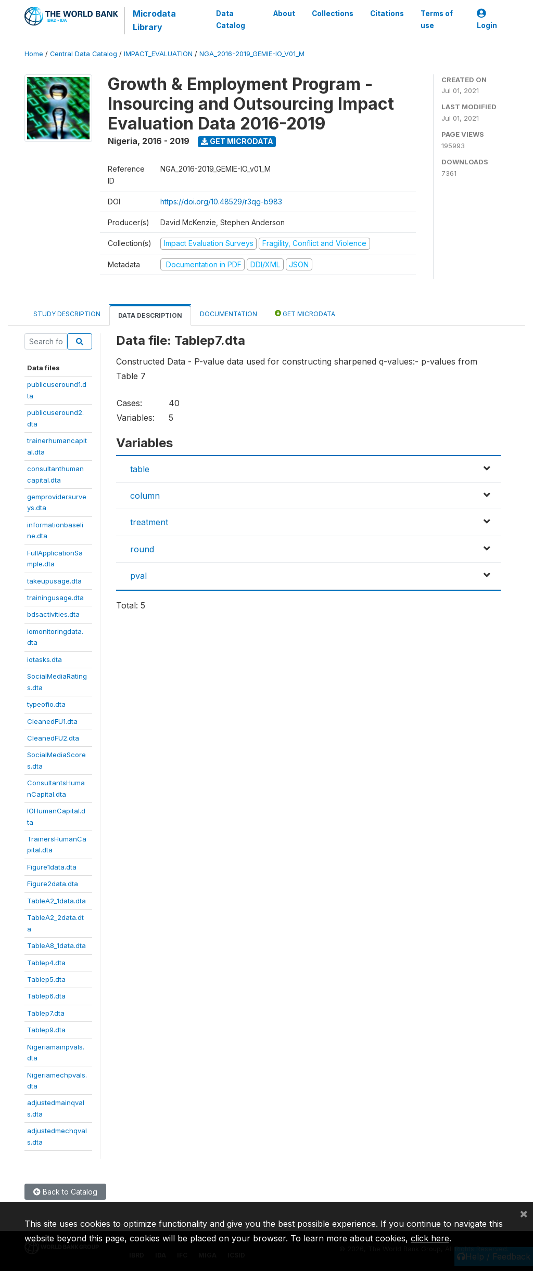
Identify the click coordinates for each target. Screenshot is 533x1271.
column (145, 495)
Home (33, 54)
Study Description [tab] (66, 314)
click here (430, 1238)
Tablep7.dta (46, 1013)
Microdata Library (154, 20)
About (284, 13)
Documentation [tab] (228, 314)
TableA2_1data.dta (56, 901)
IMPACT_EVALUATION (158, 54)
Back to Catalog (65, 1191)
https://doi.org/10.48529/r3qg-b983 (221, 201)
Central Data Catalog (83, 54)
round (142, 549)
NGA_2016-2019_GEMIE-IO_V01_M (251, 54)
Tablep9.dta (46, 1030)
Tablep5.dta (46, 979)
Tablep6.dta (46, 996)
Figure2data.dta (52, 883)
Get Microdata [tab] (305, 313)
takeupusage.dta (54, 581)
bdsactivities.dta (53, 614)
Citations (387, 13)
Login (487, 19)
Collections (332, 13)
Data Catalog (230, 19)
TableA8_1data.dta (56, 945)
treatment (149, 522)
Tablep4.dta (46, 962)
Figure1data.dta (52, 867)
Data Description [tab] (150, 315)
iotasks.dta (44, 659)
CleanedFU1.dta (52, 721)
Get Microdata (237, 141)
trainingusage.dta (55, 597)
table (139, 469)
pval (138, 575)
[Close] (523, 1213)
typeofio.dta (46, 704)
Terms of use (437, 19)
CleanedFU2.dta (53, 738)
